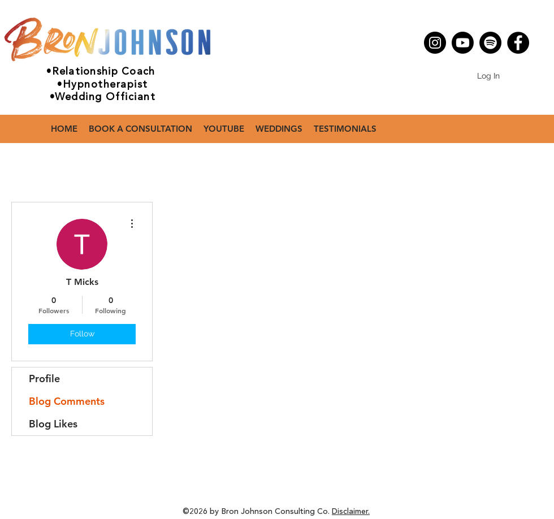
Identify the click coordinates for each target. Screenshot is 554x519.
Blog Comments (67, 401)
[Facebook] (518, 43)
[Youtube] (463, 43)
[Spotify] (490, 43)
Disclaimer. (351, 512)
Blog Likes (53, 423)
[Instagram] (435, 43)
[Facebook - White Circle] (454, 55)
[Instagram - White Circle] (437, 55)
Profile (44, 378)
